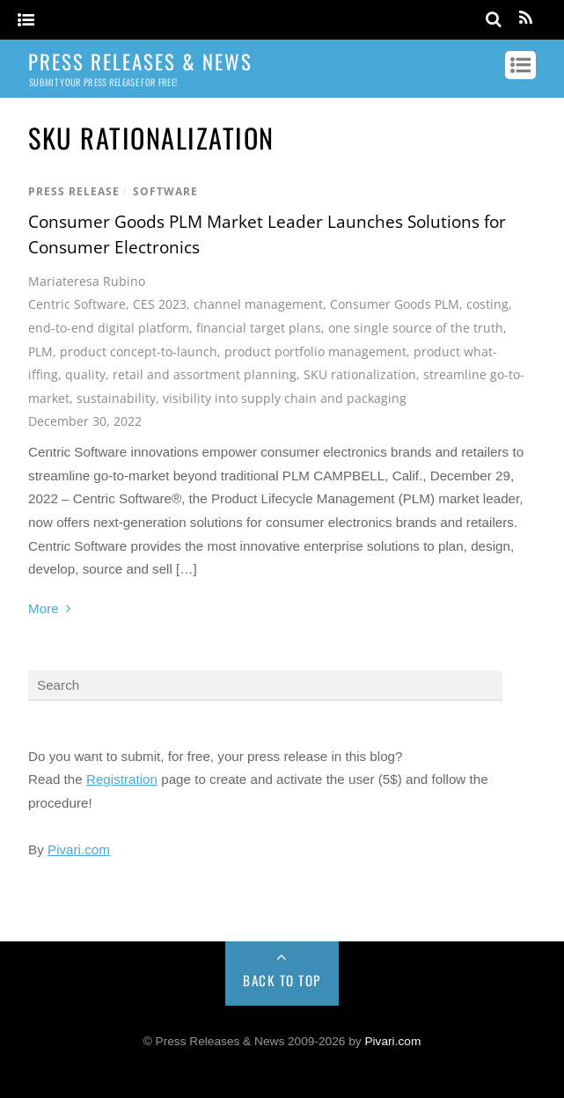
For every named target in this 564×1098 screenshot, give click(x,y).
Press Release (74, 191)
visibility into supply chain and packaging (285, 398)
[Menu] (26, 21)
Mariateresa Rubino (86, 281)
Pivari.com (79, 849)
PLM (40, 351)
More (43, 608)
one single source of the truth (415, 327)
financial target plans (258, 327)
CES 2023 (160, 304)
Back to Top (282, 980)
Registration (121, 779)
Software (165, 191)
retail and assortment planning (205, 374)
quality (85, 374)
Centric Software (77, 304)
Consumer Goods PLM (394, 304)
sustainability (116, 398)
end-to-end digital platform (108, 327)
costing (487, 304)
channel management (258, 304)
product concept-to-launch (138, 351)
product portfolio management (315, 351)
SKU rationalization (360, 374)
